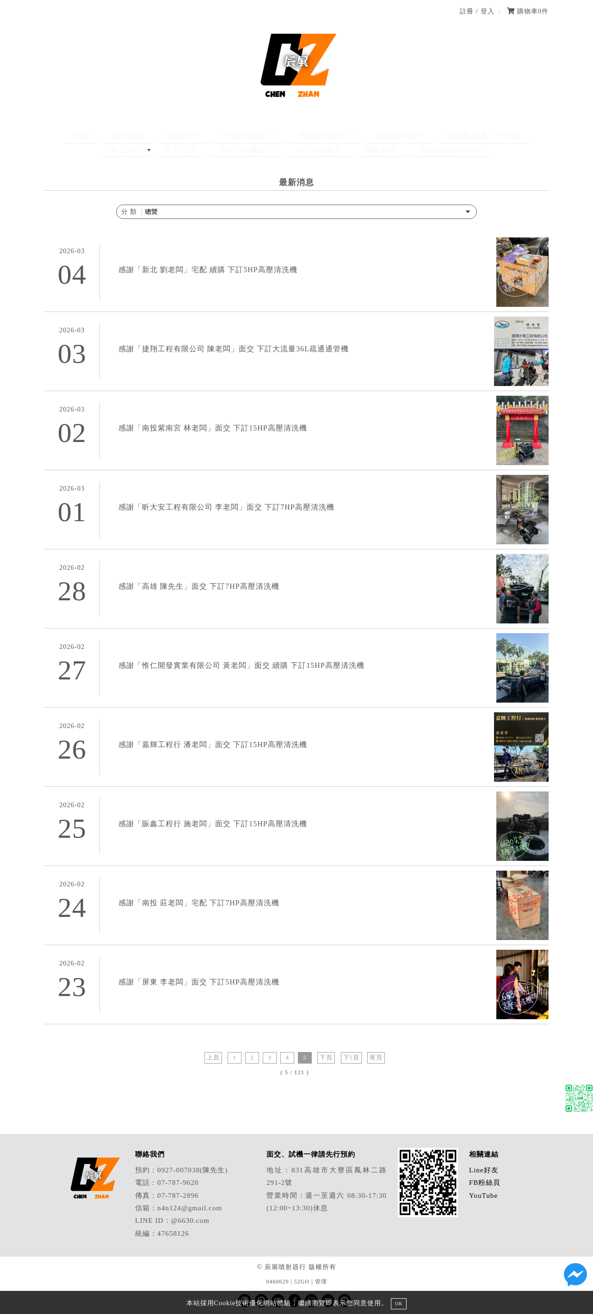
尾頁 (376, 1057)
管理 (321, 1281)
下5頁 (351, 1057)
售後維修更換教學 (383, 150)
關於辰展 (100, 136)
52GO (301, 1281)
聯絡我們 (323, 150)
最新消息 (145, 136)
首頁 (63, 136)
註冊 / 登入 (477, 11)
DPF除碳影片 (270, 150)
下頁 (326, 1057)
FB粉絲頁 (485, 1182)
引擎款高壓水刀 (202, 136)
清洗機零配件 (336, 136)
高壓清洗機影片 (205, 150)
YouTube (483, 1195)
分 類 (129, 211)
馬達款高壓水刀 (271, 136)
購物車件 (528, 11)
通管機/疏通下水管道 (410, 136)
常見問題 (522, 136)
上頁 (213, 1057)
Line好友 (484, 1170)
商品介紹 (477, 136)
